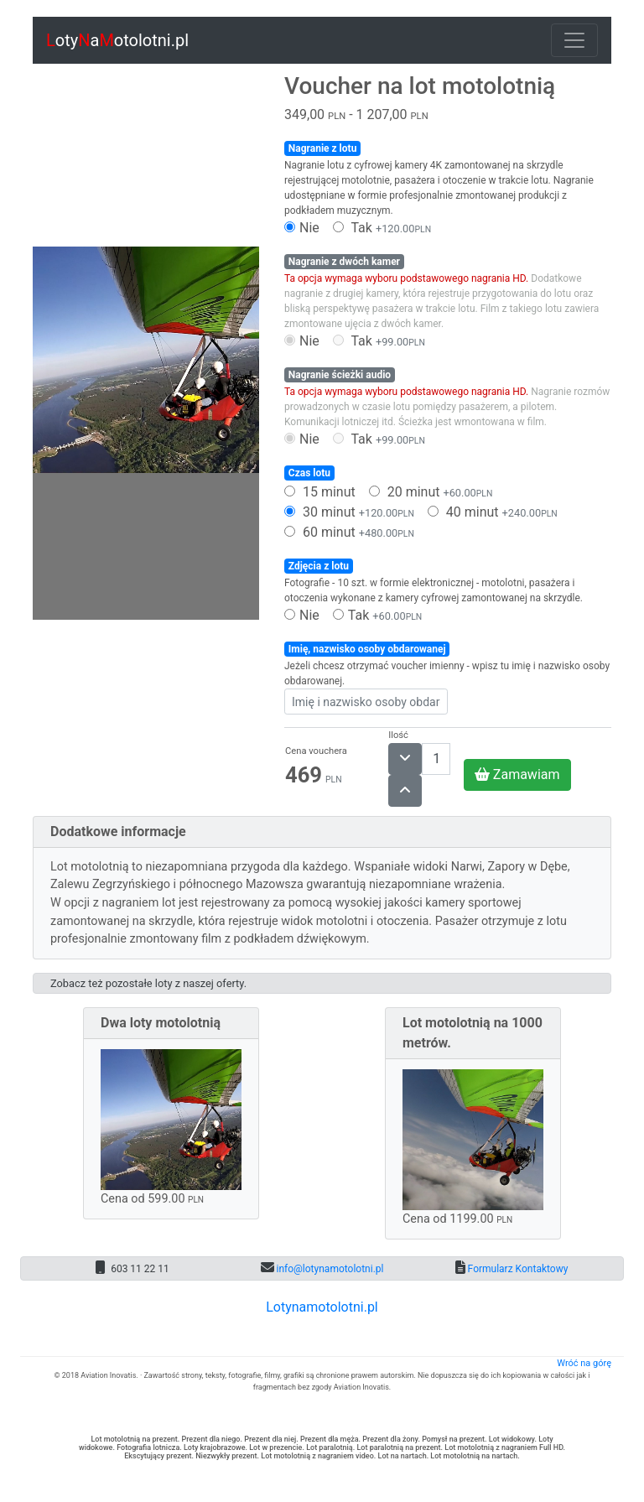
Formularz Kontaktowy (517, 1269)
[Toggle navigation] (574, 40)
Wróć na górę (584, 1363)
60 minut (349, 532)
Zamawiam (517, 774)
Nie (301, 228)
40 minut (493, 512)
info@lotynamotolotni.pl (329, 1269)
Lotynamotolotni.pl (322, 1307)
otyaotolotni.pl (117, 40)
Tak (382, 228)
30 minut (349, 512)
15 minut (320, 492)
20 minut (431, 492)
